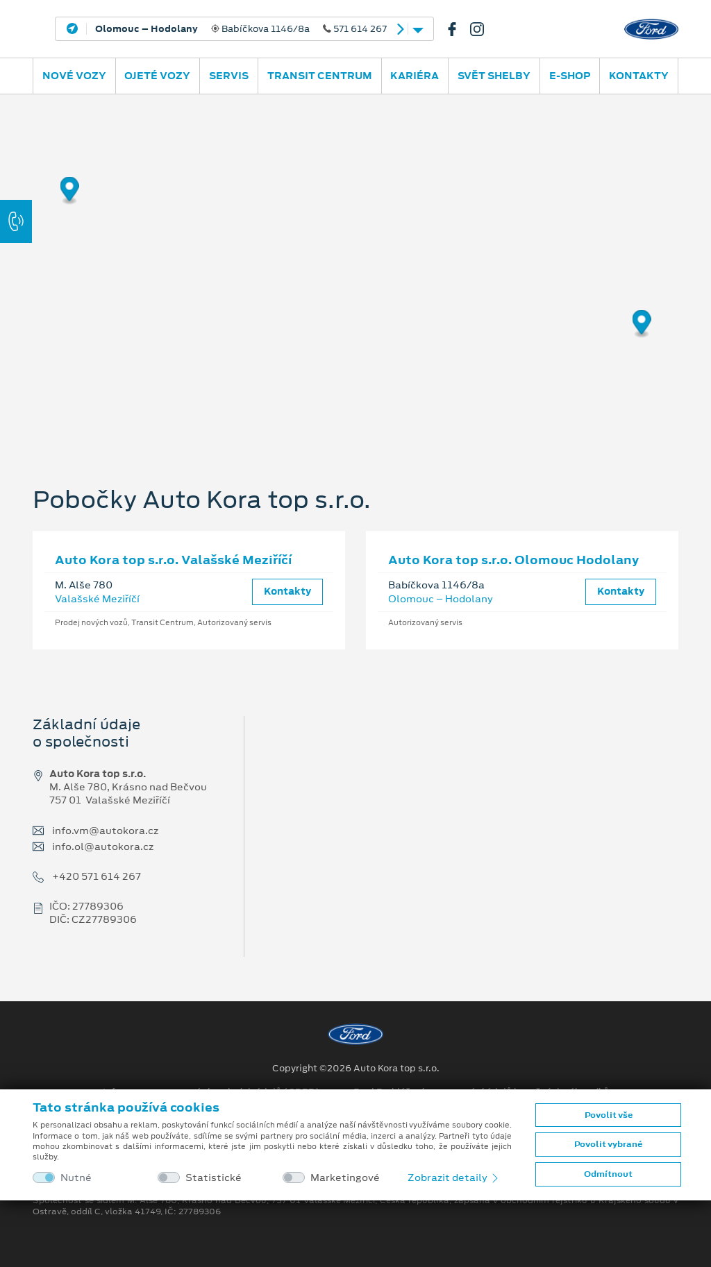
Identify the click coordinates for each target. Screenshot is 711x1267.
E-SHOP (570, 76)
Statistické (213, 1177)
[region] (355, 267)
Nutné (76, 1177)
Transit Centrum (319, 76)
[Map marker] (69, 191)
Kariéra (414, 76)
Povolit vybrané (608, 1144)
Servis (229, 76)
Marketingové (345, 1177)
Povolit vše (609, 1115)
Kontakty (639, 76)
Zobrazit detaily (454, 1177)
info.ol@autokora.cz (102, 846)
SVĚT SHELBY (494, 76)
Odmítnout (608, 1174)
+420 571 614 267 (96, 876)
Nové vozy (74, 76)
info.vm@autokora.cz (105, 830)
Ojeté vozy (157, 76)
